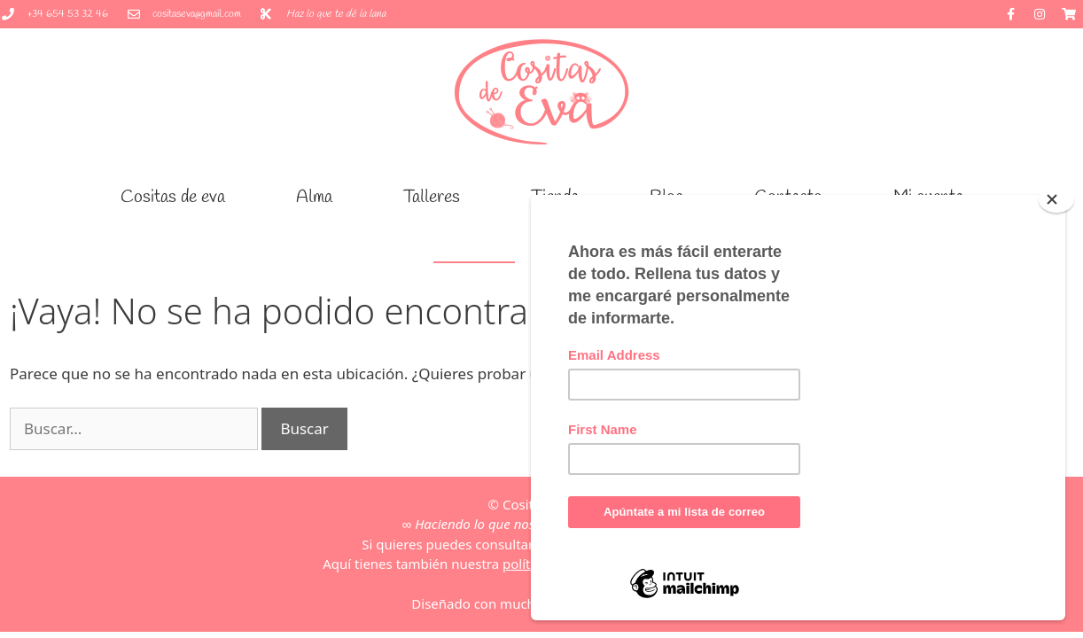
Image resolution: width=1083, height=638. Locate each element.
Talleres (431, 197)
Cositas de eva (173, 197)
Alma (314, 197)
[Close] (1056, 199)
